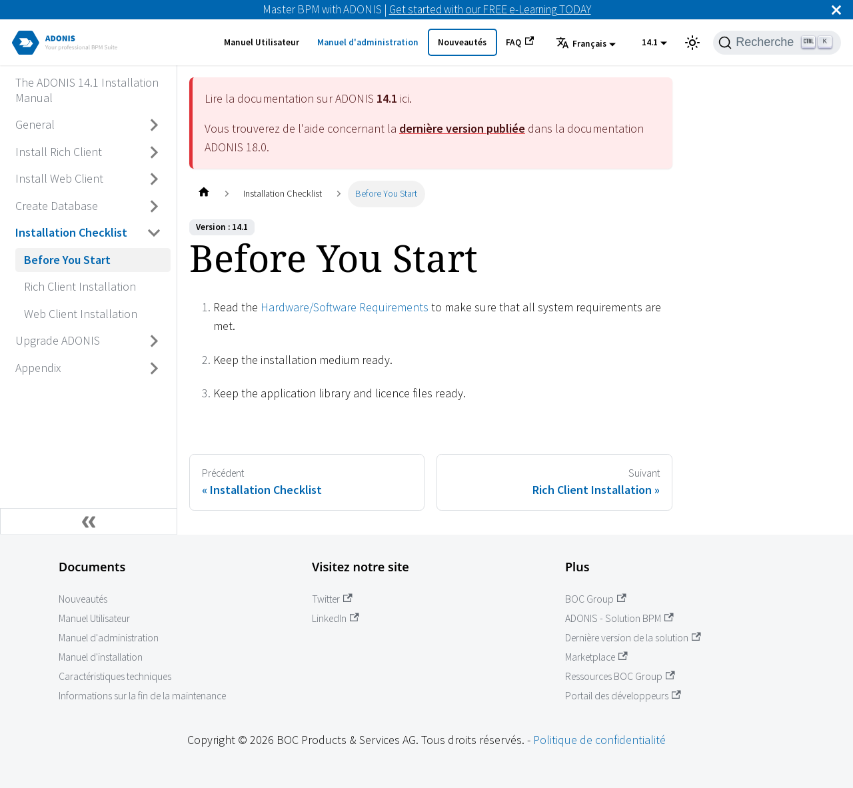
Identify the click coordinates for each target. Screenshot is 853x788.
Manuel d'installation (101, 657)
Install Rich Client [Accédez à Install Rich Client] (58, 151)
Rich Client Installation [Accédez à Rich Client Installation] (80, 286)
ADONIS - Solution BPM (619, 618)
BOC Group (595, 599)
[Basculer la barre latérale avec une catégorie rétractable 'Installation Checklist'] (154, 233)
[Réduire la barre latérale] (88, 521)
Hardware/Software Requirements (344, 307)
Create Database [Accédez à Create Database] (56, 205)
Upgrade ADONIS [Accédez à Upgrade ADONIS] (57, 340)
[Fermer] (836, 9)
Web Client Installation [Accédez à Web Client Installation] (80, 313)
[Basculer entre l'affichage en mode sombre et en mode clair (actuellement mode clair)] (692, 43)
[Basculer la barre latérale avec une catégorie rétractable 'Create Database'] (154, 206)
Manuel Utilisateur (261, 42)
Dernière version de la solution (633, 637)
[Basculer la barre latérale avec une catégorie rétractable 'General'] (154, 125)
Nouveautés (462, 42)
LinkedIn (335, 618)
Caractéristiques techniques (115, 676)
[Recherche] (777, 43)
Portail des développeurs (623, 695)
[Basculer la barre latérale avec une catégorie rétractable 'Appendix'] (154, 368)
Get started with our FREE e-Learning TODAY (490, 9)
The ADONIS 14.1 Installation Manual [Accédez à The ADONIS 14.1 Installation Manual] (87, 90)
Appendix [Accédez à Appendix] (38, 367)
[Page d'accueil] (203, 194)
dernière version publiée (462, 128)
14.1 (650, 42)
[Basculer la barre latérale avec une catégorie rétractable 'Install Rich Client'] (154, 152)
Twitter (332, 599)
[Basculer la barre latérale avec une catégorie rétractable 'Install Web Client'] (154, 179)
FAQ (520, 42)
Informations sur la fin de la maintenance (142, 695)
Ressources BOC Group (620, 676)
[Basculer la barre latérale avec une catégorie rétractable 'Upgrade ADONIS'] (154, 341)
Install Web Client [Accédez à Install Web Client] (59, 178)
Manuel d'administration (368, 42)
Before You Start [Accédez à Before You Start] (67, 259)
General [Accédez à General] (35, 124)
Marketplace (596, 657)
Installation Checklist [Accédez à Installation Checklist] (71, 232)
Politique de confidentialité (599, 739)
